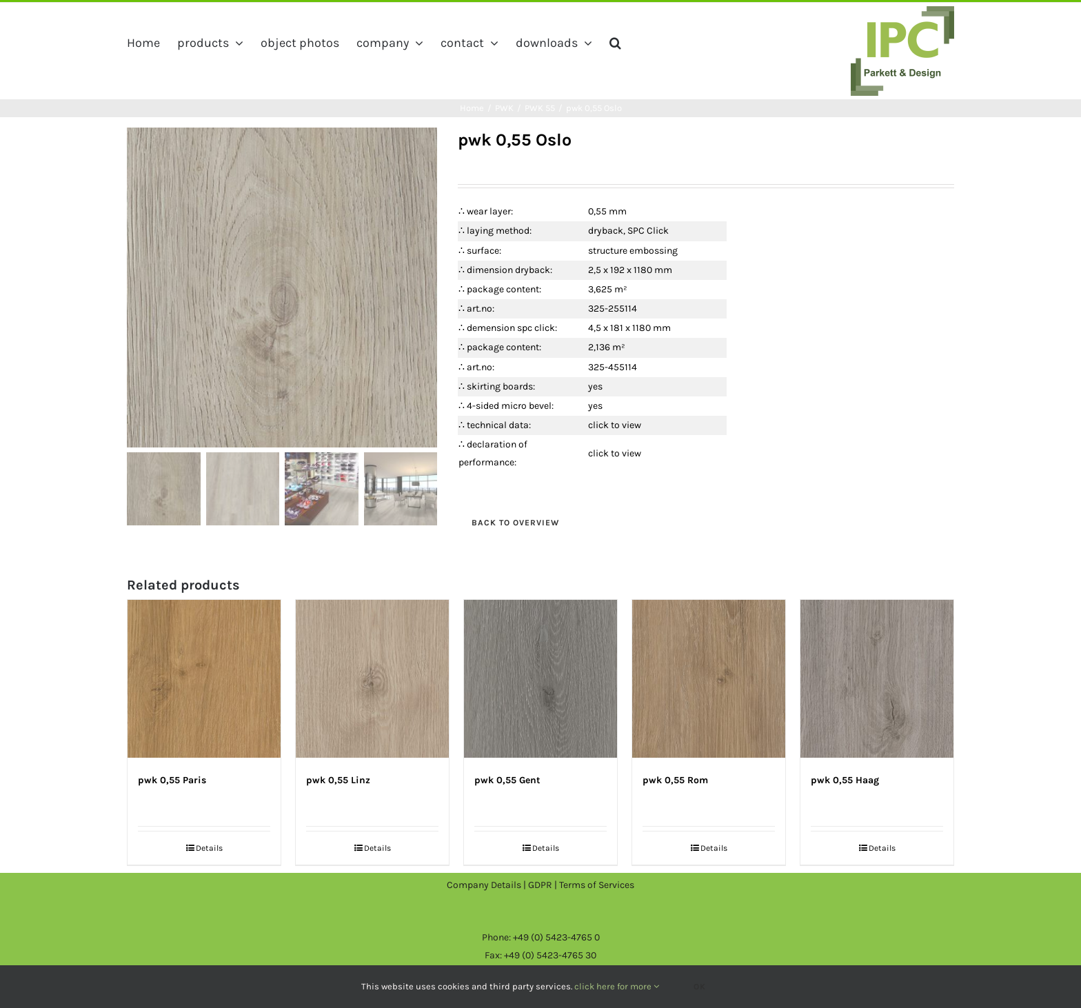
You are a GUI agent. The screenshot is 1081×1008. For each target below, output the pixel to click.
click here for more (616, 986)
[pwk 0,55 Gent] (540, 679)
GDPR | (543, 885)
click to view (614, 425)
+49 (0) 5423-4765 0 (556, 937)
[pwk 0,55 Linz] (372, 679)
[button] (615, 43)
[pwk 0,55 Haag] (876, 679)
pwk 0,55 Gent (507, 780)
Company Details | (487, 885)
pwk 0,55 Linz (338, 780)
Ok (700, 986)
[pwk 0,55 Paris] (204, 679)
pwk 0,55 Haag (845, 780)
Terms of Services (596, 885)
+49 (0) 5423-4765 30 (550, 955)
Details (209, 848)
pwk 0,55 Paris (172, 780)
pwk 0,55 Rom (675, 780)
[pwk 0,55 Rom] (708, 679)
